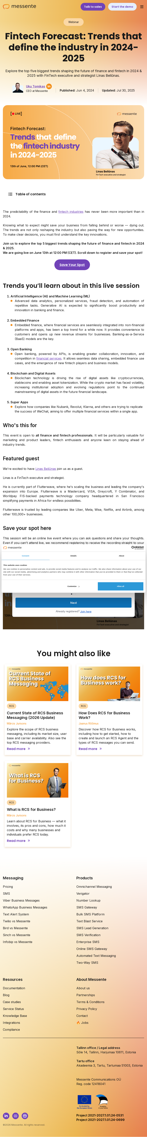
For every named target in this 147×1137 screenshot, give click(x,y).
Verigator (83, 893)
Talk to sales (93, 7)
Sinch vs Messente (16, 935)
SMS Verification (88, 935)
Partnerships (85, 995)
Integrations (11, 1023)
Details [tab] (73, 556)
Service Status (13, 1009)
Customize (73, 586)
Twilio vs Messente (16, 921)
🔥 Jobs (82, 1023)
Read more (16, 749)
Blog (6, 995)
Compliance (11, 1029)
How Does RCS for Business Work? (104, 715)
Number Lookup (88, 900)
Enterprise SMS (87, 942)
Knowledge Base (15, 1016)
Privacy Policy (86, 1009)
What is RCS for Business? (31, 809)
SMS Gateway (86, 907)
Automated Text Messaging (96, 956)
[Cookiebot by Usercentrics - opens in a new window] (127, 548)
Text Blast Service (89, 921)
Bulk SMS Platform (90, 914)
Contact (82, 1016)
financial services (48, 358)
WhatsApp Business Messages (25, 907)
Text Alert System (16, 914)
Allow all (120, 586)
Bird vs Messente (15, 928)
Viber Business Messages (21, 900)
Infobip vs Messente (17, 942)
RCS (11, 706)
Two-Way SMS (87, 963)
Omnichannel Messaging (94, 887)
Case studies (12, 1002)
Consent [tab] (25, 556)
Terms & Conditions (90, 1002)
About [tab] (121, 556)
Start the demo (122, 7)
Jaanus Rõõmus (89, 723)
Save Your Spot (72, 264)
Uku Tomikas (35, 86)
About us (83, 988)
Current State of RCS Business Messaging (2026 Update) (35, 715)
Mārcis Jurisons (16, 723)
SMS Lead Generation (92, 928)
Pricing (8, 887)
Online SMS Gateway (91, 949)
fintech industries (70, 212)
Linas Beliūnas (45, 469)
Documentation (14, 988)
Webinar (73, 22)
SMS (6, 893)
